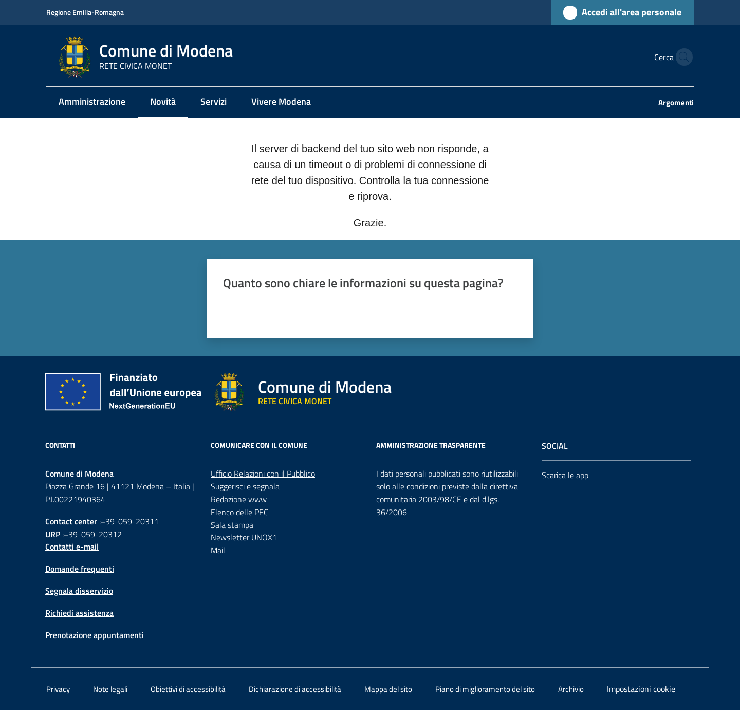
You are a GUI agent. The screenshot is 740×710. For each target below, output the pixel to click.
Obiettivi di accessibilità (188, 689)
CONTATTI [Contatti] (60, 445)
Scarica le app (565, 475)
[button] (681, 57)
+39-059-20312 (93, 534)
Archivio (571, 689)
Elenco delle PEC (239, 512)
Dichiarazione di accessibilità (295, 689)
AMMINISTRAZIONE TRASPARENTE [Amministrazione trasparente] (431, 445)
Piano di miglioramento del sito (485, 689)
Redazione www (239, 499)
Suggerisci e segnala (245, 486)
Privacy (58, 689)
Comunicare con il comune (259, 445)
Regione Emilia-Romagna (85, 12)
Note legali (110, 689)
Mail (218, 550)
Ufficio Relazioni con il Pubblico (263, 473)
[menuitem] (92, 102)
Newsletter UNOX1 (244, 537)
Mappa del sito (388, 689)
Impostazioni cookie (641, 689)
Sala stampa (232, 525)
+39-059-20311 (130, 521)
